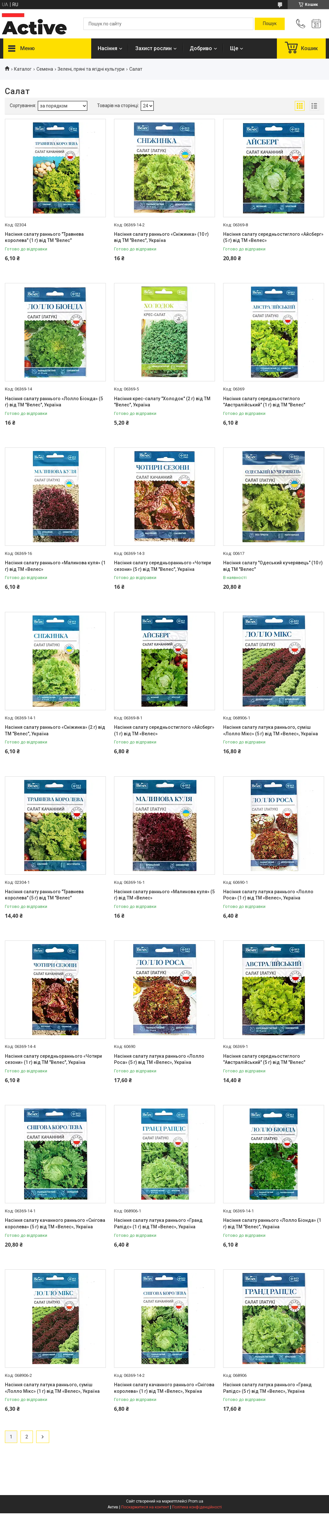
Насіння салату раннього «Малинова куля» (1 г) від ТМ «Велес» (55, 566)
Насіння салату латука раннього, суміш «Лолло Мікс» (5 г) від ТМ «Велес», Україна (270, 730)
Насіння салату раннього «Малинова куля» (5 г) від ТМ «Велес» (164, 895)
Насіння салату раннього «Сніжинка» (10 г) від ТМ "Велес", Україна (161, 237)
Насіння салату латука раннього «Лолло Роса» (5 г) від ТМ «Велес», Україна (159, 1059)
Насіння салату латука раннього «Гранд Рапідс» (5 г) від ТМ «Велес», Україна (267, 1388)
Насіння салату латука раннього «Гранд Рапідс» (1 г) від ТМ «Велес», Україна (158, 1223)
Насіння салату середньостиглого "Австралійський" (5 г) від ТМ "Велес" (264, 1059)
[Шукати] (270, 24)
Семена (44, 69)
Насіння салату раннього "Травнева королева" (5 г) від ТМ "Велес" (44, 895)
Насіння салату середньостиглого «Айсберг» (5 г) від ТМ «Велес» (273, 237)
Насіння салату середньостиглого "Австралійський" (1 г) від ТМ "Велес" (264, 402)
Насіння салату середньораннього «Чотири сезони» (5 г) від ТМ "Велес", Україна (162, 566)
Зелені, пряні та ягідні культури (91, 69)
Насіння (107, 48)
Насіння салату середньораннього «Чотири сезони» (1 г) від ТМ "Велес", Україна (53, 1059)
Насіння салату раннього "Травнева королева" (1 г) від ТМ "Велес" (44, 237)
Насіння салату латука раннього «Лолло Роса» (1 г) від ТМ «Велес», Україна (268, 895)
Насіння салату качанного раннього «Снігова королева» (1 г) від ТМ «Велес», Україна (164, 1388)
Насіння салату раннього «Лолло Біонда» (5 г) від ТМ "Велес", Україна (54, 402)
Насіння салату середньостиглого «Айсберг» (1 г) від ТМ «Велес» (164, 730)
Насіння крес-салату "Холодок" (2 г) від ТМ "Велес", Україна (162, 402)
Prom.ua (195, 1501)
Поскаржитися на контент (145, 1507)
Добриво (201, 48)
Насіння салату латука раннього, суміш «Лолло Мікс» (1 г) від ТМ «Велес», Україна (52, 1388)
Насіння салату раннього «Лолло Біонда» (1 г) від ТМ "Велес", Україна (272, 1223)
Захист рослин (153, 48)
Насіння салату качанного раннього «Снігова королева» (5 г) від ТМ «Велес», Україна (55, 1223)
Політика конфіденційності (197, 1507)
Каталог (23, 69)
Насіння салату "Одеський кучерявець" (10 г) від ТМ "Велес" (273, 566)
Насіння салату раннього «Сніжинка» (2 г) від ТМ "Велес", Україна (55, 730)
